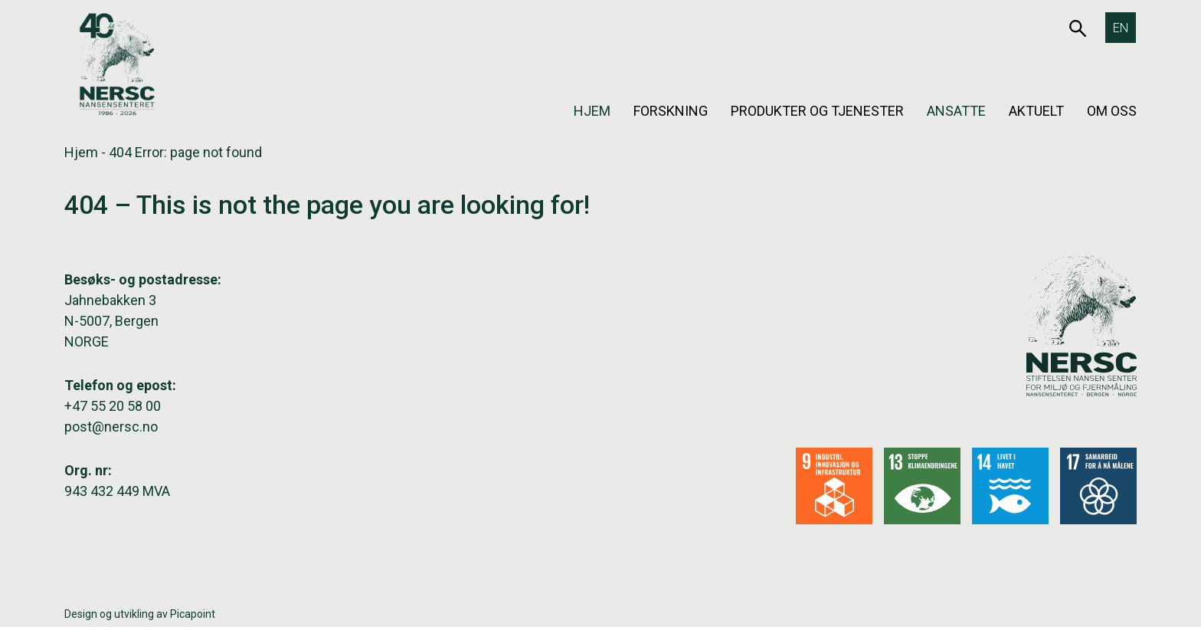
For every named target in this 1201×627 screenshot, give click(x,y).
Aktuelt (1036, 111)
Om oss (1112, 111)
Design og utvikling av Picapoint (139, 614)
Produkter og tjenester (817, 111)
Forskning (670, 111)
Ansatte (956, 111)
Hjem (592, 111)
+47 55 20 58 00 (112, 406)
